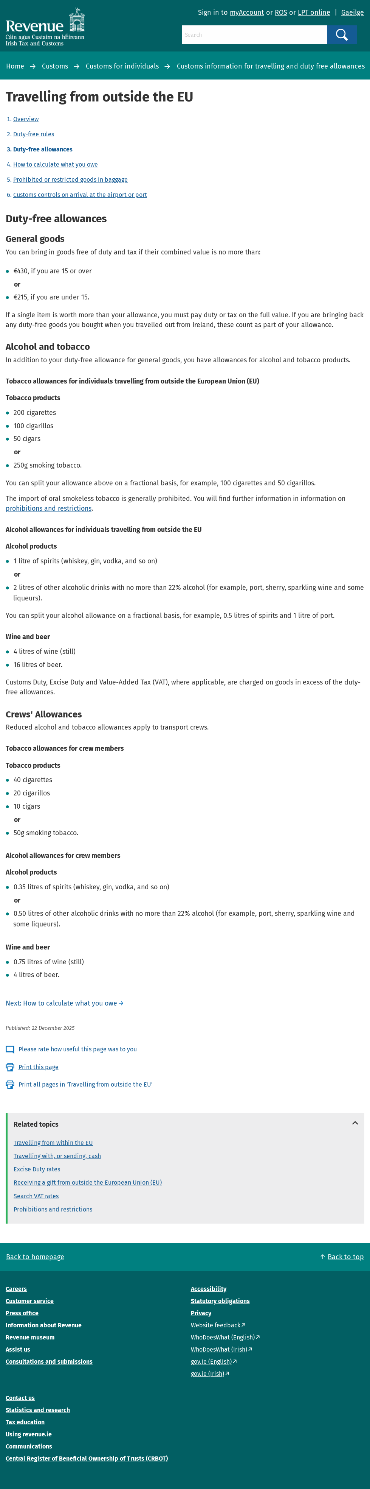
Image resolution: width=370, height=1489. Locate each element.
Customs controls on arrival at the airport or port (80, 194)
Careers (16, 1289)
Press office (22, 1313)
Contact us (20, 1398)
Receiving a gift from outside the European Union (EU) (88, 1182)
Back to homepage (35, 1257)
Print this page (39, 1067)
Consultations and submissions (49, 1361)
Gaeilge (352, 12)
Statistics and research (38, 1410)
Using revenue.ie (29, 1434)
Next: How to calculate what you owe (61, 1003)
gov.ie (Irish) (207, 1373)
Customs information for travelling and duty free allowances (271, 66)
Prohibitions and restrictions (53, 1209)
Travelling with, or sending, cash (57, 1156)
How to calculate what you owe (55, 164)
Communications (29, 1446)
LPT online (314, 12)
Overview (26, 119)
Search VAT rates (36, 1196)
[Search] (254, 34)
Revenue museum (30, 1337)
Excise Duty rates (37, 1169)
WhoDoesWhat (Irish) (219, 1349)
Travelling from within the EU (53, 1142)
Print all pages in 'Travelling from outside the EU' (86, 1084)
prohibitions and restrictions (48, 508)
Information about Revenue (44, 1325)
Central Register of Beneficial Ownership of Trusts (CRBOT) (87, 1458)
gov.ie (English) (211, 1361)
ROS (281, 12)
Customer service (30, 1301)
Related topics (36, 1124)
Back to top (346, 1257)
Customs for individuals (122, 66)
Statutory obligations (220, 1301)
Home (15, 66)
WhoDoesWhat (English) (223, 1337)
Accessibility (208, 1289)
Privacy (201, 1313)
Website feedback (215, 1325)
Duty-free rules (33, 134)
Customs (55, 66)
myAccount (247, 12)
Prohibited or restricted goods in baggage (70, 179)
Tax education (25, 1422)
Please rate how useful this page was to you (78, 1049)
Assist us (18, 1349)
